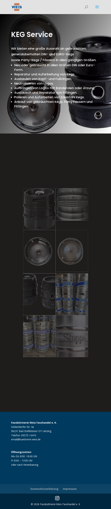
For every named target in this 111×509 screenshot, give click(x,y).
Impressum (70, 489)
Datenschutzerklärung (44, 489)
